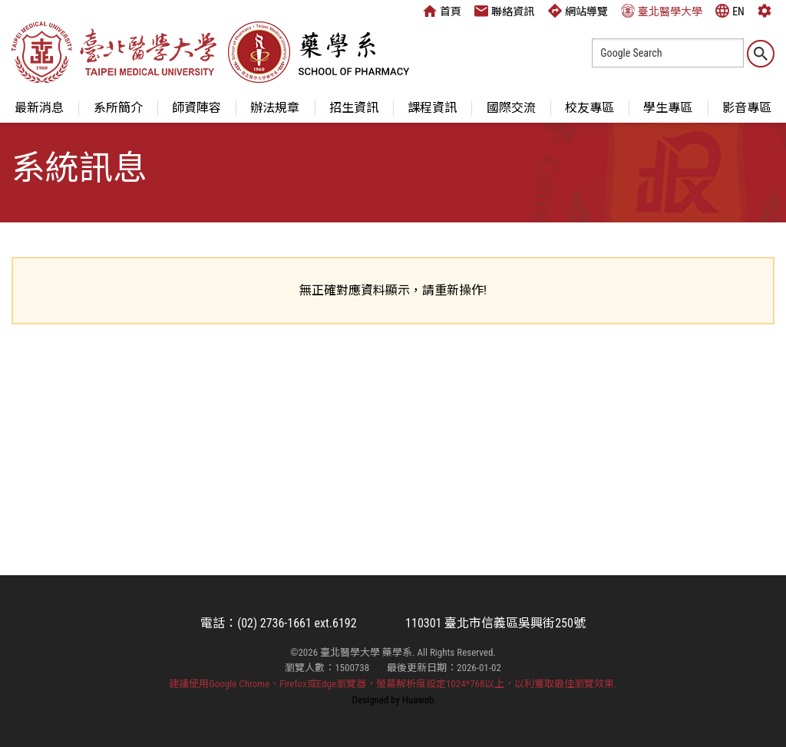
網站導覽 (578, 11)
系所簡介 (118, 107)
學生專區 (667, 107)
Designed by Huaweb (393, 700)
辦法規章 (274, 107)
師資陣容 (196, 107)
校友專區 (589, 107)
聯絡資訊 (504, 11)
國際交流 (511, 107)
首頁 (442, 11)
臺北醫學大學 (661, 11)
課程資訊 (432, 107)
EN (730, 11)
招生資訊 (353, 107)
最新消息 (39, 107)
